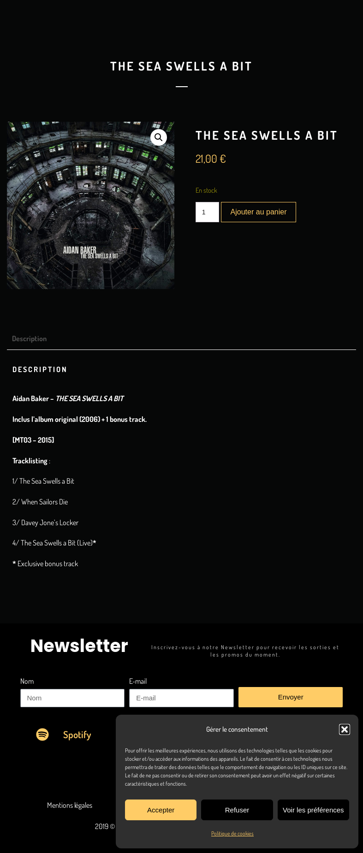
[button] (344, 729)
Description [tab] (29, 338)
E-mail (138, 681)
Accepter (160, 810)
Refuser (237, 810)
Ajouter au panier (259, 212)
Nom (27, 681)
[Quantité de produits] (207, 212)
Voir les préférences (313, 810)
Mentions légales (69, 805)
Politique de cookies (232, 833)
